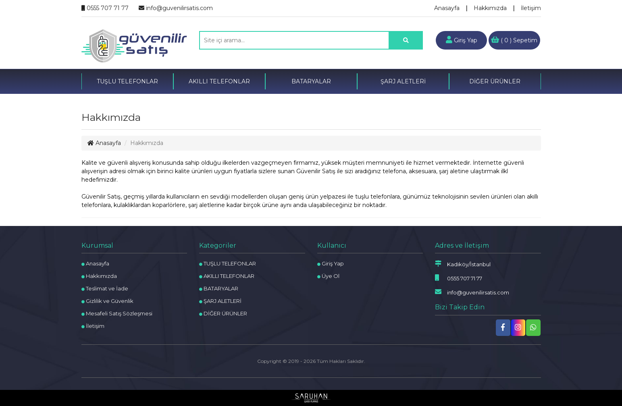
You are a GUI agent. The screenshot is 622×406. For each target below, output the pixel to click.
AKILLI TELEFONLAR (219, 81)
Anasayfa (447, 8)
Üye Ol (328, 276)
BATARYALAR (311, 81)
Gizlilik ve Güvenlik (107, 301)
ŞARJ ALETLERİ (403, 81)
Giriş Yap (461, 40)
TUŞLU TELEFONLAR (127, 81)
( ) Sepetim (514, 40)
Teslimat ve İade (104, 288)
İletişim (531, 8)
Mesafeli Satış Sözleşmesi (116, 313)
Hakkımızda (490, 8)
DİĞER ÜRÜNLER (494, 81)
